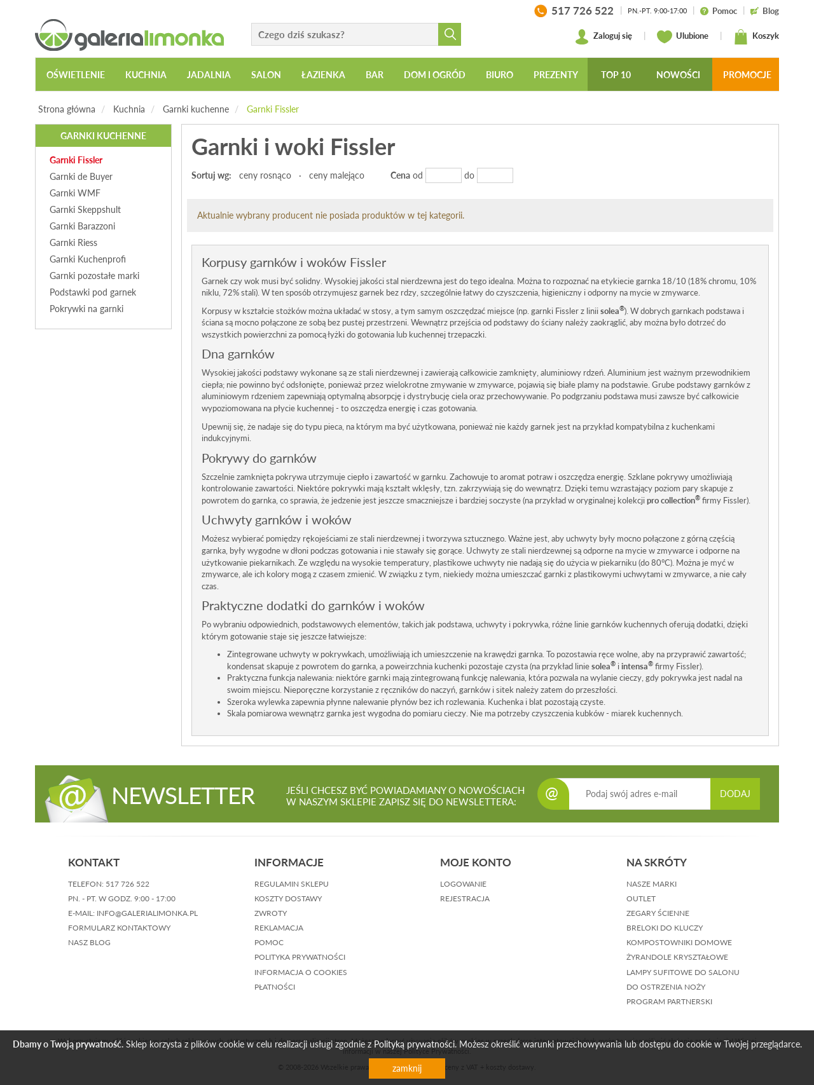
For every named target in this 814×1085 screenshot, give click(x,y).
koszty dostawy (288, 898)
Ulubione (682, 36)
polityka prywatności (299, 957)
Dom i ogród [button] (435, 74)
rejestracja (465, 898)
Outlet (641, 898)
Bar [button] (374, 74)
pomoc (269, 942)
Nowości (678, 74)
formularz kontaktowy (119, 927)
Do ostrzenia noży (665, 987)
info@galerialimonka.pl (147, 913)
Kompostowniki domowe (679, 942)
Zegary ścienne (657, 913)
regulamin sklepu (291, 884)
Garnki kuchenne (196, 109)
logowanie (463, 884)
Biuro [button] (499, 74)
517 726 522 (127, 884)
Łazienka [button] (323, 74)
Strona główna (66, 109)
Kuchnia (129, 109)
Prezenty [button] (556, 74)
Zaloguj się (603, 36)
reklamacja (278, 927)
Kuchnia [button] (146, 74)
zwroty (270, 913)
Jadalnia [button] (209, 74)
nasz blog (89, 942)
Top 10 (616, 74)
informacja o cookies (300, 972)
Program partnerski (669, 1001)
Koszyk (756, 36)
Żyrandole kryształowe (677, 957)
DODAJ (735, 793)
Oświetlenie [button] (75, 74)
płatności (274, 987)
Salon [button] (266, 74)
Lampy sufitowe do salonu (683, 972)
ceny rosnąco (265, 175)
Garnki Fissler (273, 109)
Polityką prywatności (414, 1044)
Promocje (747, 74)
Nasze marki (651, 884)
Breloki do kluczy (664, 927)
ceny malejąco (336, 175)
